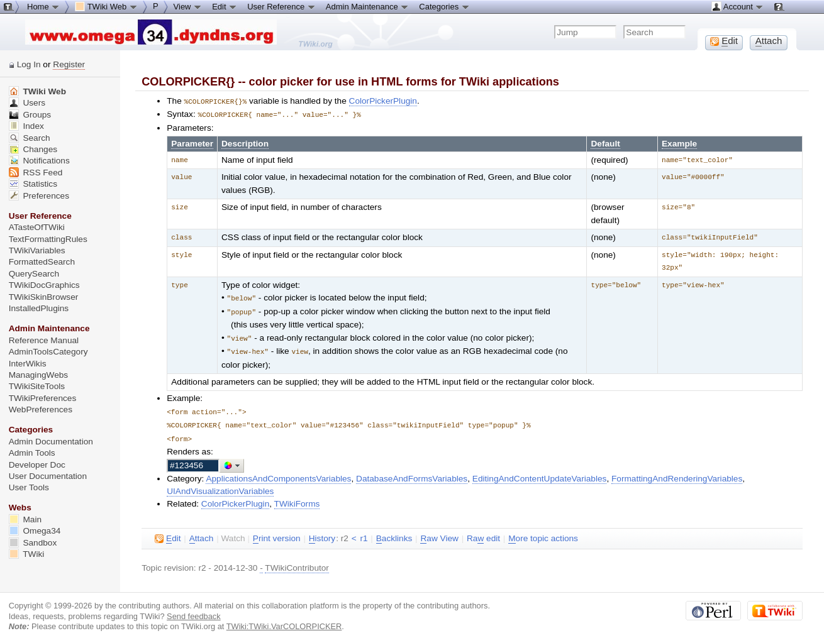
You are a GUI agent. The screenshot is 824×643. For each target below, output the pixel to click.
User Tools (29, 487)
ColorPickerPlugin (383, 101)
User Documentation (48, 476)
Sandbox (33, 542)
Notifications (39, 160)
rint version (277, 533)
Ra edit (483, 533)
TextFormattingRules (48, 239)
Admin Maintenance (367, 6)
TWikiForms (297, 498)
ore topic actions (543, 533)
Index (26, 126)
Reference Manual (44, 340)
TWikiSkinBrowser (44, 297)
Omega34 (35, 531)
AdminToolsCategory (48, 351)
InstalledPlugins (39, 308)
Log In (29, 64)
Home (43, 6)
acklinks (394, 533)
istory (322, 533)
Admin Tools (32, 453)
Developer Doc (37, 465)
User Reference (281, 6)
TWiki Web (37, 91)
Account (737, 6)
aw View (439, 533)
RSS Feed (36, 172)
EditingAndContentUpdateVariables (539, 473)
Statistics (33, 184)
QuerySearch (34, 273)
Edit (224, 6)
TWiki (27, 554)
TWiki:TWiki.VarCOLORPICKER (284, 620)
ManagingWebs (39, 375)
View (188, 6)
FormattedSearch (42, 262)
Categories (444, 6)
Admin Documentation (51, 441)
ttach (201, 533)
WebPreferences (40, 409)
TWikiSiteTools (37, 386)
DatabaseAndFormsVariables (411, 473)
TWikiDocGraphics (44, 285)
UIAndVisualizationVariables (220, 485)
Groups (30, 114)
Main (25, 519)
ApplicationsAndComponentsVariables (278, 473)
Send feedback (194, 610)
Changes (33, 149)
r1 (363, 532)
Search (29, 138)
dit (168, 533)
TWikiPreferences (43, 398)
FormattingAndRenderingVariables (676, 473)
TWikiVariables (37, 250)
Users (27, 102)
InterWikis (28, 363)
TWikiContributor (297, 562)
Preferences (39, 196)
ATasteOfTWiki (37, 227)
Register (69, 64)
